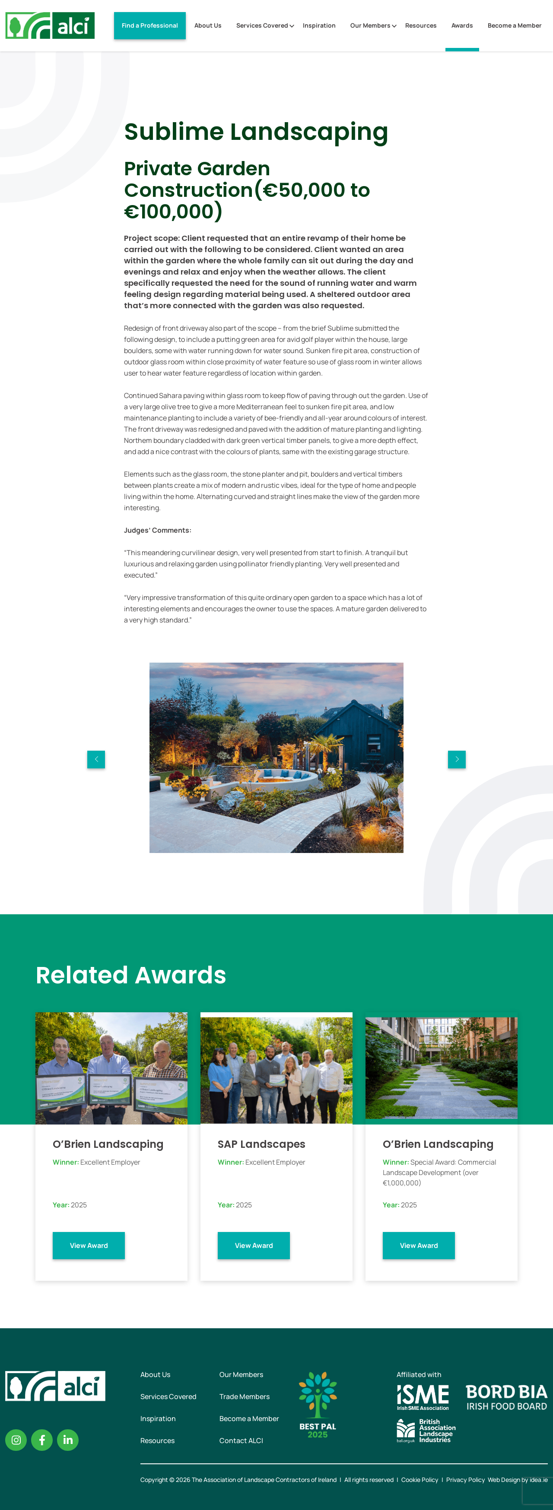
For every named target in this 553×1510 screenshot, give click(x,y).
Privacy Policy (465, 1479)
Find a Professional (150, 25)
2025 (79, 1205)
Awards (462, 25)
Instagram (16, 1440)
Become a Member (515, 25)
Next (457, 759)
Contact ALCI (241, 1440)
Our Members (370, 25)
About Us (208, 25)
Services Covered (262, 25)
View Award (89, 1245)
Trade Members (244, 1396)
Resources (421, 25)
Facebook (42, 1440)
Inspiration (319, 25)
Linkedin (68, 1440)
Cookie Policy (420, 1479)
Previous (96, 759)
